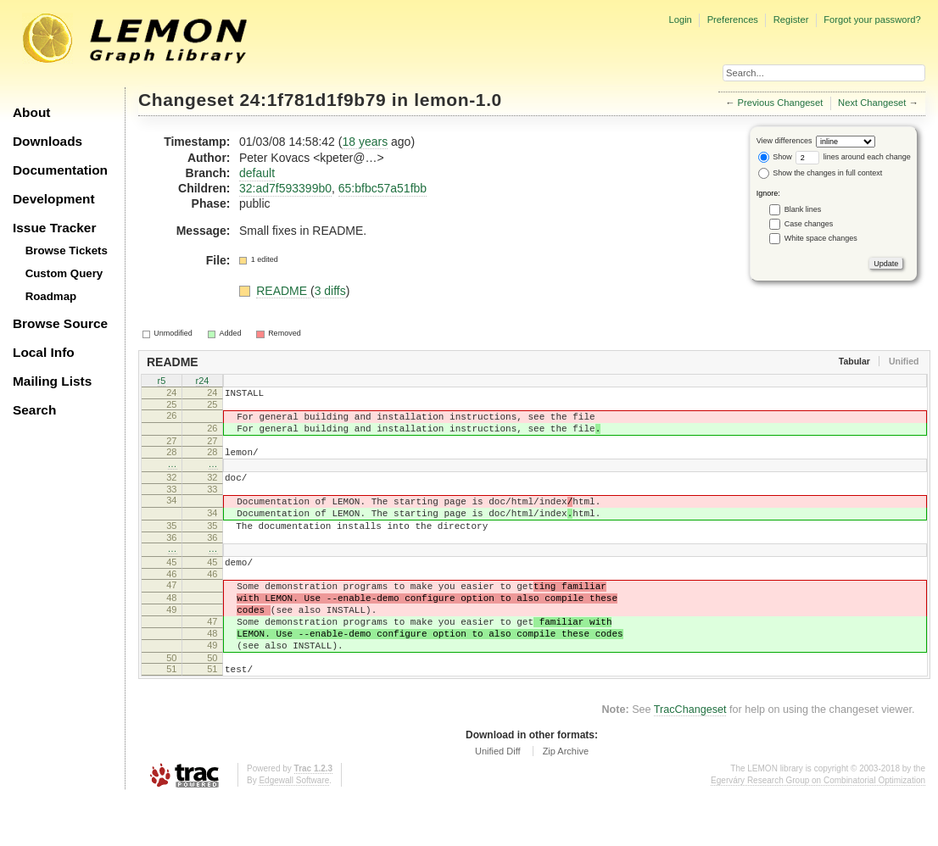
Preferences (732, 19)
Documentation (60, 170)
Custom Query (64, 273)
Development (54, 199)
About (31, 112)
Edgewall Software (294, 828)
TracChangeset (690, 758)
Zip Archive (566, 799)
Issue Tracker (54, 227)
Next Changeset (872, 102)
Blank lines (803, 209)
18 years (365, 141)
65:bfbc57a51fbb (382, 188)
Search (34, 410)
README (283, 291)
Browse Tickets (66, 250)
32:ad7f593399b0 (285, 188)
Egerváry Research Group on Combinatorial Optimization (818, 828)
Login (679, 19)
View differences (784, 140)
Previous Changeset (781, 102)
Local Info (44, 352)
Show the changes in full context (820, 173)
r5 (162, 381)
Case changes (809, 224)
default (257, 173)
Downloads (47, 141)
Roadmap (51, 296)
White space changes (820, 238)
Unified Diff (498, 799)
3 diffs (330, 291)
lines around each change (853, 157)
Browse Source (60, 323)
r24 (202, 381)
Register (791, 19)
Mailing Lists (52, 381)
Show (775, 157)
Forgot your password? (872, 19)
